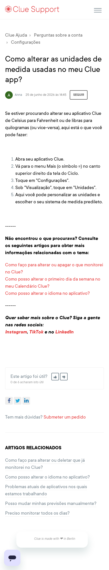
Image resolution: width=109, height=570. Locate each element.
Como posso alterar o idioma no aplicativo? (47, 293)
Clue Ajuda (16, 35)
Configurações (25, 42)
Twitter (17, 401)
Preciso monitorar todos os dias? (37, 513)
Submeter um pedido (65, 417)
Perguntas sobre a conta (58, 35)
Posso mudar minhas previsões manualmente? (50, 503)
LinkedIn (26, 401)
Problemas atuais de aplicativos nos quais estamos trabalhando (46, 490)
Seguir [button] (78, 95)
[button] (97, 9)
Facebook (9, 401)
